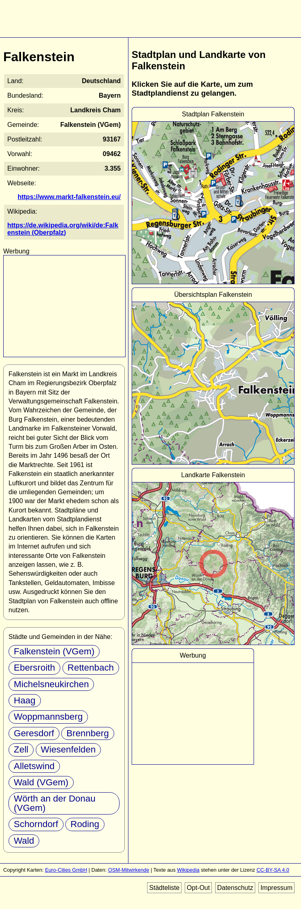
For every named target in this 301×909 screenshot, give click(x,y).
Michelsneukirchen (51, 684)
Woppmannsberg (48, 717)
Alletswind (34, 766)
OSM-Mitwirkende (128, 870)
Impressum (276, 887)
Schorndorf (36, 824)
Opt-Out (198, 887)
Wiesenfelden (68, 749)
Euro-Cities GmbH (66, 870)
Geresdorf (34, 733)
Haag (25, 700)
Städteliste (164, 887)
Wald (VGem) (41, 782)
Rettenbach (91, 667)
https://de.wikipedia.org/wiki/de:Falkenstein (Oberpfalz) (62, 229)
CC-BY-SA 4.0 (272, 870)
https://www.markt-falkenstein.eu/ (69, 196)
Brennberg (87, 733)
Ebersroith (34, 667)
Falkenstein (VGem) (54, 651)
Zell (21, 749)
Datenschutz (235, 887)
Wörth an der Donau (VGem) (55, 803)
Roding (84, 824)
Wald (24, 841)
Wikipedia (188, 870)
